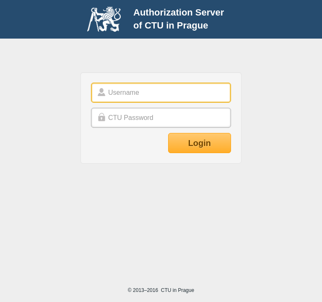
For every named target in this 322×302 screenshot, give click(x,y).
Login (199, 143)
